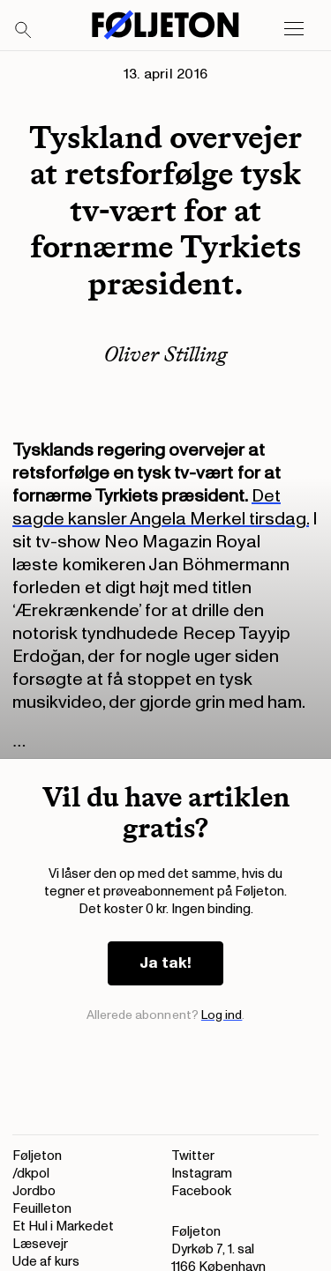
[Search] (23, 30)
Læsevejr (40, 1244)
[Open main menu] (294, 29)
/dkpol (30, 1173)
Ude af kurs (45, 1261)
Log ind (222, 1015)
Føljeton (37, 1156)
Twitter (192, 1156)
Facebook (201, 1191)
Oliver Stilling (166, 354)
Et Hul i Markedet (63, 1226)
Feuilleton (41, 1209)
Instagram (201, 1173)
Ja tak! (165, 963)
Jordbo (34, 1191)
